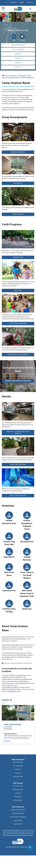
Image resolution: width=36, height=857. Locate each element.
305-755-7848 (11, 685)
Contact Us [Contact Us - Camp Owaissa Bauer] (7, 741)
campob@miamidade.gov (21, 738)
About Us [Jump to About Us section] (18, 67)
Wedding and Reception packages (18, 381)
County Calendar (18, 820)
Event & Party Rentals (18, 495)
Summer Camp (18, 257)
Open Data (18, 793)
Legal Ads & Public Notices (18, 809)
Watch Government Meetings (18, 817)
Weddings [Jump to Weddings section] (18, 54)
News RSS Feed (18, 824)
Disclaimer (18, 773)
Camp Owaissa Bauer (12, 724)
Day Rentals (18, 183)
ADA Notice (18, 769)
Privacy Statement (18, 766)
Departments (22, 75)
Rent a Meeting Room (18, 464)
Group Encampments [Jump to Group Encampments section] (18, 45)
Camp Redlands (18, 214)
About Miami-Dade (18, 776)
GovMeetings (13, 2)
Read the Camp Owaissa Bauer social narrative (18, 663)
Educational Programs (18, 323)
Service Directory (18, 800)
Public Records (18, 796)
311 (6, 2)
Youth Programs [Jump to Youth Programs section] (18, 49)
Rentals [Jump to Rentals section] (18, 58)
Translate (30, 2)
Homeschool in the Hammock (18, 354)
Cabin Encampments (18, 152)
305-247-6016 (8, 738)
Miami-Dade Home (18, 762)
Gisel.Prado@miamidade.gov (10, 687)
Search (30, 9)
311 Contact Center (18, 786)
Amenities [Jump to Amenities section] (18, 63)
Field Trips (18, 290)
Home (5, 75)
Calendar (21, 2)
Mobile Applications (18, 789)
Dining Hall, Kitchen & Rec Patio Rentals (18, 432)
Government (12, 75)
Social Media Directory (18, 813)
